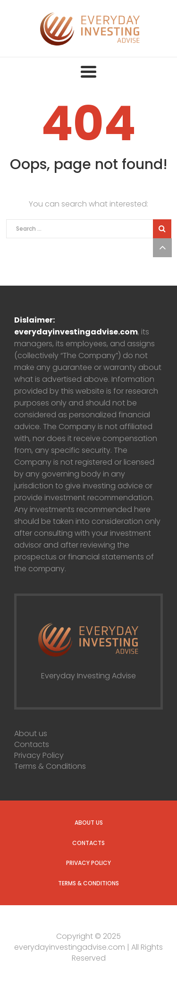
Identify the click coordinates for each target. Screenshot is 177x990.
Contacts (31, 744)
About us (30, 733)
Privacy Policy (39, 755)
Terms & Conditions (50, 766)
